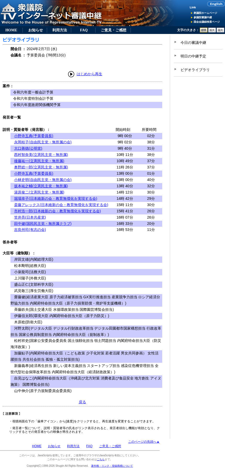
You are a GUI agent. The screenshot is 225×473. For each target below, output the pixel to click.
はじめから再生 (89, 74)
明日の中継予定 (193, 56)
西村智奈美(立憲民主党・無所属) (41, 155)
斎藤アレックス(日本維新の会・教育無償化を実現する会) (61, 205)
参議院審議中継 (203, 17)
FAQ (84, 30)
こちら (101, 459)
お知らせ (35, 30)
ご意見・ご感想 (113, 30)
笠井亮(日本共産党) (30, 217)
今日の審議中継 (193, 42)
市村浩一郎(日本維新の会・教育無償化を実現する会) (57, 211)
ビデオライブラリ (195, 70)
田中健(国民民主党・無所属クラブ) (42, 223)
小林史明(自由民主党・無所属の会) (42, 180)
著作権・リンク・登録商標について (112, 465)
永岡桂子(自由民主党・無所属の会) (42, 142)
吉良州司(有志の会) (30, 229)
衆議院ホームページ (205, 12)
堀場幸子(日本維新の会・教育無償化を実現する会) (55, 198)
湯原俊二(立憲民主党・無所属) (39, 192)
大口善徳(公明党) (28, 148)
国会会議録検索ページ (207, 21)
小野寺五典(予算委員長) (33, 136)
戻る (82, 402)
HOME (11, 30)
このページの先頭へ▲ (144, 441)
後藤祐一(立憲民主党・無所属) (39, 161)
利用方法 (59, 30)
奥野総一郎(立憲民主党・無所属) (41, 167)
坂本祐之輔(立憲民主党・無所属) (41, 186)
